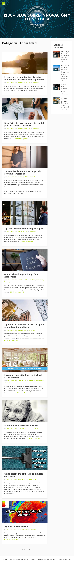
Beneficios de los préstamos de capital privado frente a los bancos (24, 124)
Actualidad (35, 83)
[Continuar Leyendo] (21, 139)
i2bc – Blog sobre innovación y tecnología (37, 17)
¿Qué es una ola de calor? (17, 526)
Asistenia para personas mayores (21, 425)
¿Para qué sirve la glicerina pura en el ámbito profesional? (65, 102)
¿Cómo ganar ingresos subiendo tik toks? (65, 88)
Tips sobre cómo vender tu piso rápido (24, 228)
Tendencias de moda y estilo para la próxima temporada (22, 172)
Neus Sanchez (11, 83)
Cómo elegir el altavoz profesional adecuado (65, 54)
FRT (71, 559)
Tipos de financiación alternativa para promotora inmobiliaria (24, 325)
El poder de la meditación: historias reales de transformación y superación (24, 78)
